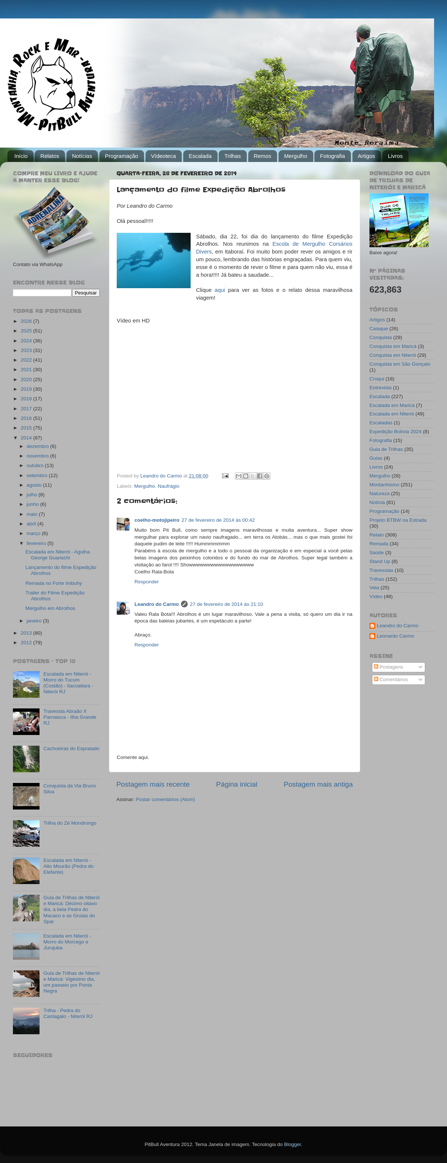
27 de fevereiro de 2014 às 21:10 (226, 604)
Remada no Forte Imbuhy (53, 583)
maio (33, 514)
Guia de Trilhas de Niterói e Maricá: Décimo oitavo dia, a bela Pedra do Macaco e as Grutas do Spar (71, 909)
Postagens (388, 667)
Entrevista (380, 387)
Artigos (366, 156)
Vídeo (375, 596)
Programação (121, 156)
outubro (36, 465)
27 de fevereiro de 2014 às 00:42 (218, 520)
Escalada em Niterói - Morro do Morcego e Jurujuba (67, 941)
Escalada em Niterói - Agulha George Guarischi (57, 554)
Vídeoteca (163, 156)
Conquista (380, 337)
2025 (27, 331)
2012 (27, 642)
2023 (27, 350)
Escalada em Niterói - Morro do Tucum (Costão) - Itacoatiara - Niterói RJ (68, 683)
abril (32, 524)
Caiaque (378, 328)
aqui (220, 290)
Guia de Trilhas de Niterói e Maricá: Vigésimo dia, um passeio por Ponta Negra (71, 982)
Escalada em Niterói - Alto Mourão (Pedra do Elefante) (68, 866)
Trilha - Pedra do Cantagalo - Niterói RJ (67, 1013)
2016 (27, 418)
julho (32, 494)
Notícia (377, 502)
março (34, 533)
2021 (27, 369)
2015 (27, 428)
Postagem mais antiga (318, 784)
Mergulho (295, 156)
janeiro (35, 621)
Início (21, 156)
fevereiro (37, 543)
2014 (27, 438)
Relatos (49, 156)
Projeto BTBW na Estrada (398, 520)
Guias (375, 458)
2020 (27, 379)
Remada (378, 543)
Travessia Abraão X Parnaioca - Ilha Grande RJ (69, 717)
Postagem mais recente (153, 784)
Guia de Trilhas (386, 449)
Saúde (376, 552)
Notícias (82, 156)
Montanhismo (384, 484)
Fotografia (332, 156)
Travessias (381, 570)
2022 (27, 360)
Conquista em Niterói (392, 355)
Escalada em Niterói (391, 414)
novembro (38, 456)
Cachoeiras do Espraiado (71, 748)
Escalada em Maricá (391, 405)
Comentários (391, 679)
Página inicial (236, 784)
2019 (27, 389)
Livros (395, 156)
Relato (376, 535)
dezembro (38, 446)
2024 (27, 341)
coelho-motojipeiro (157, 520)
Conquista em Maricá (393, 346)
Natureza (379, 493)
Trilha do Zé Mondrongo (69, 823)
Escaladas (380, 422)
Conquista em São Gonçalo (399, 364)
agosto (35, 485)
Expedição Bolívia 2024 (395, 431)
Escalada (200, 156)
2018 (27, 398)
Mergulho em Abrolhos (50, 608)
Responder (146, 581)
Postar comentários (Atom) (165, 799)
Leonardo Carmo (395, 636)
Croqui (376, 379)
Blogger (292, 1144)
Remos (263, 156)
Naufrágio (169, 486)
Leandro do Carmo (156, 604)
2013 (27, 633)
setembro (38, 475)
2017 (27, 408)
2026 (27, 321)
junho (33, 504)
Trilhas (232, 156)
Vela (374, 587)
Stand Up (379, 561)
